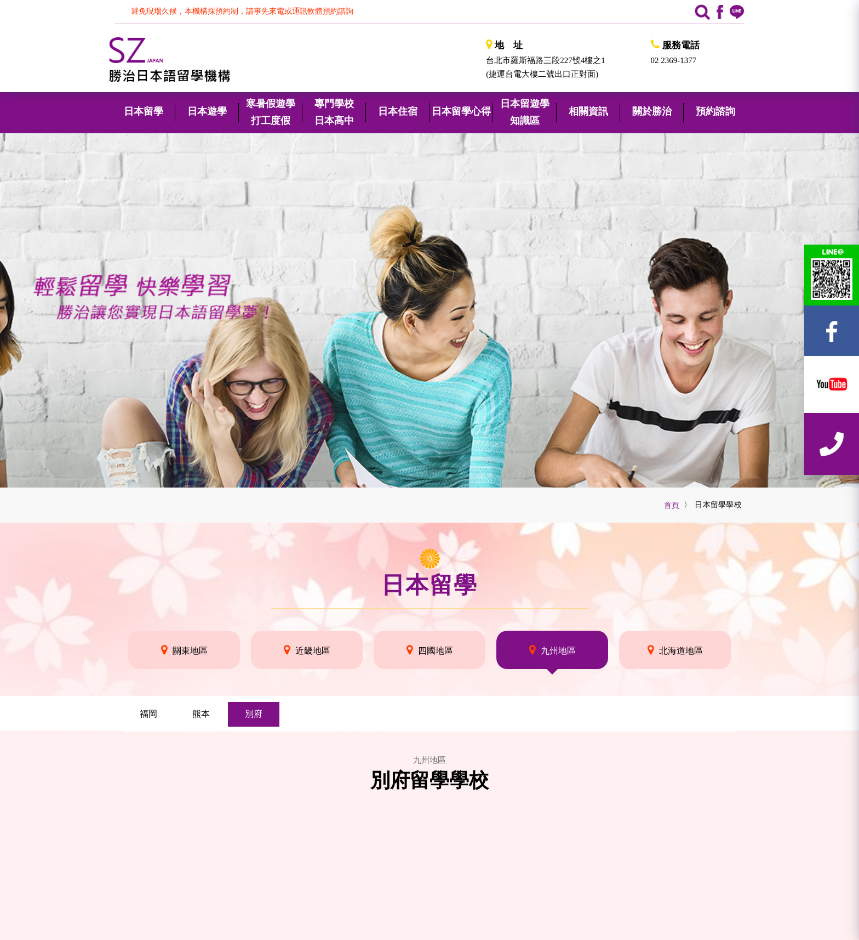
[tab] (148, 714)
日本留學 (429, 585)
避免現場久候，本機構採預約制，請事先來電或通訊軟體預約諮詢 (242, 11)
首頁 (672, 505)
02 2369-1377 (674, 60)
